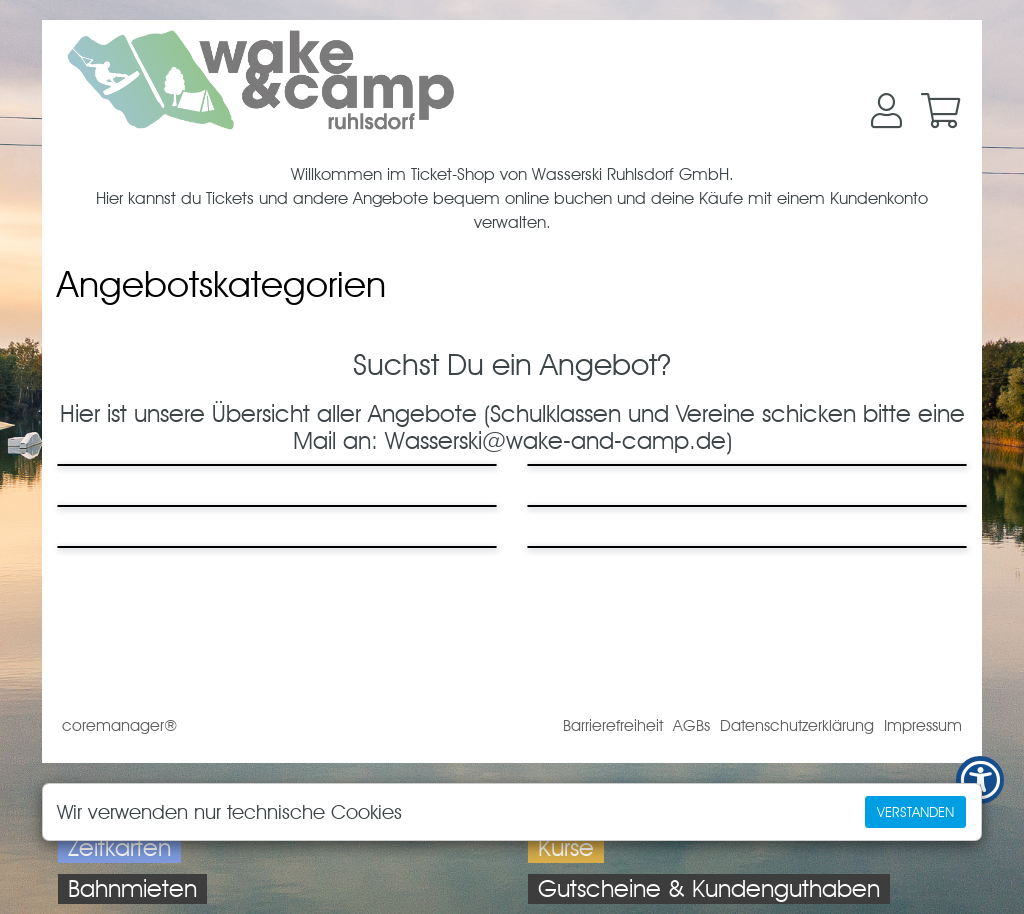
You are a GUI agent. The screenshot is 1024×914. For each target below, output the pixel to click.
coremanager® (119, 725)
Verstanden (915, 812)
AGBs (691, 725)
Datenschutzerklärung (797, 725)
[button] (886, 110)
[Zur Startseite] (260, 80)
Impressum (923, 725)
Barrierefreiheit (613, 725)
